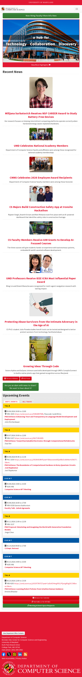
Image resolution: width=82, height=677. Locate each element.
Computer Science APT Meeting (18, 489)
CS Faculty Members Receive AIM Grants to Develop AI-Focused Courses (41, 241)
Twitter (9, 654)
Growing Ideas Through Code (41, 366)
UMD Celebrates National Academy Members (41, 145)
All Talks (27, 402)
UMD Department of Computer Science (33, 9)
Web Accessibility (8, 658)
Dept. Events (12, 401)
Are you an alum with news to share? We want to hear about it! (21, 386)
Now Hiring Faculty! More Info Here (41, 15)
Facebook (3, 654)
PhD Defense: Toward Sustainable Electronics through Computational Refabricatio (40, 441)
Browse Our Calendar (41, 598)
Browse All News (11, 379)
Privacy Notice (21, 658)
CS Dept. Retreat (12, 548)
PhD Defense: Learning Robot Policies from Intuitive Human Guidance (34, 589)
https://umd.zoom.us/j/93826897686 (29, 414)
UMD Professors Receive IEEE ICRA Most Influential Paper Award (41, 280)
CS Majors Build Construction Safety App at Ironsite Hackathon (41, 208)
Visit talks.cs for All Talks (41, 602)
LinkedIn (20, 654)
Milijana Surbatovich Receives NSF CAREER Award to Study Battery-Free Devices (41, 115)
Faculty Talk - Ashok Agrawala (17, 508)
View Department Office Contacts (13, 633)
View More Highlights (41, 65)
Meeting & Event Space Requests (41, 606)
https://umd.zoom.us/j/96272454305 (29, 438)
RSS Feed (25, 379)
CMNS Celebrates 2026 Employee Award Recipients (41, 177)
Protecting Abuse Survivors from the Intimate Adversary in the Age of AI (41, 323)
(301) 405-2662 (17, 650)
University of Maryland (41, 2)
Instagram (14, 654)
